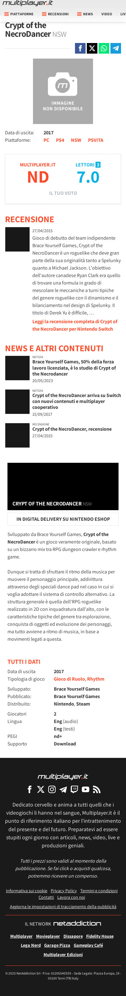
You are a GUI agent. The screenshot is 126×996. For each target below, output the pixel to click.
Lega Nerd (31, 945)
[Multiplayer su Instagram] (52, 789)
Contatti (46, 897)
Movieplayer (48, 936)
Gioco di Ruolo (69, 679)
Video (106, 14)
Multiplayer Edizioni (63, 954)
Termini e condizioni (99, 890)
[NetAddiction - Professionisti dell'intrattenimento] (77, 924)
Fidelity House (100, 936)
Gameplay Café (88, 945)
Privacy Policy (64, 890)
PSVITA (95, 140)
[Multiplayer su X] (40, 789)
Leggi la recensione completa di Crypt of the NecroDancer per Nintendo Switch (74, 325)
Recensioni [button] (55, 14)
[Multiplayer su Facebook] (29, 789)
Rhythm (96, 679)
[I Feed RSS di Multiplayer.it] (96, 789)
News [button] (85, 14)
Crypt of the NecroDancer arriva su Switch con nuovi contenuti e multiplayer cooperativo (76, 401)
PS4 (60, 140)
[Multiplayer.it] (27, 3)
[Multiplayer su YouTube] (85, 789)
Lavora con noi (71, 897)
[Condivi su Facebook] (80, 48)
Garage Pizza (57, 945)
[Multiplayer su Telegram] (63, 789)
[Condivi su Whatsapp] (104, 48)
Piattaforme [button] (19, 14)
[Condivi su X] (92, 48)
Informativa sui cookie (26, 890)
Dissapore (73, 936)
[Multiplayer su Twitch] (74, 789)
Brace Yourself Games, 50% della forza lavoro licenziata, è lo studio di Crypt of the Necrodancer (74, 367)
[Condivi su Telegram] (115, 48)
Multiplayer (21, 936)
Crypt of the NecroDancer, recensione (72, 429)
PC (46, 140)
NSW (76, 140)
